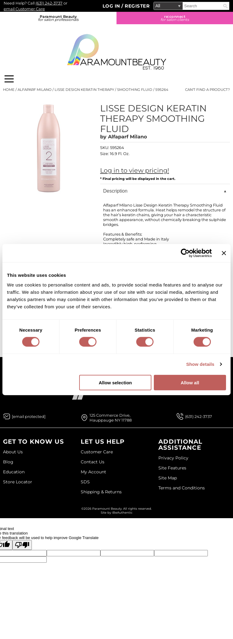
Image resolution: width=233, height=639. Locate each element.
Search (225, 6)
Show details (200, 364)
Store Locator (17, 482)
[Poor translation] (22, 545)
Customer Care (97, 452)
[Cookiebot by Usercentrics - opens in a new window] (185, 253)
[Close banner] (224, 253)
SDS (85, 482)
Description (115, 191)
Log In (112, 6)
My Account (93, 472)
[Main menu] (9, 78)
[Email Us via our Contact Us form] (29, 416)
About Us (13, 452)
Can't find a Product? (207, 90)
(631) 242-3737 (48, 3)
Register (137, 6)
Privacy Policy (173, 458)
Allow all (190, 382)
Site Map (167, 478)
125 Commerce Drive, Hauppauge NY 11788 (110, 417)
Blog (8, 462)
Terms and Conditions (181, 488)
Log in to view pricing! (134, 170)
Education (14, 472)
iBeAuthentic (122, 513)
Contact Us (92, 462)
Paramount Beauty (58, 18)
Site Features (172, 468)
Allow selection (115, 382)
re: (175, 18)
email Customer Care (24, 8)
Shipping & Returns (101, 492)
